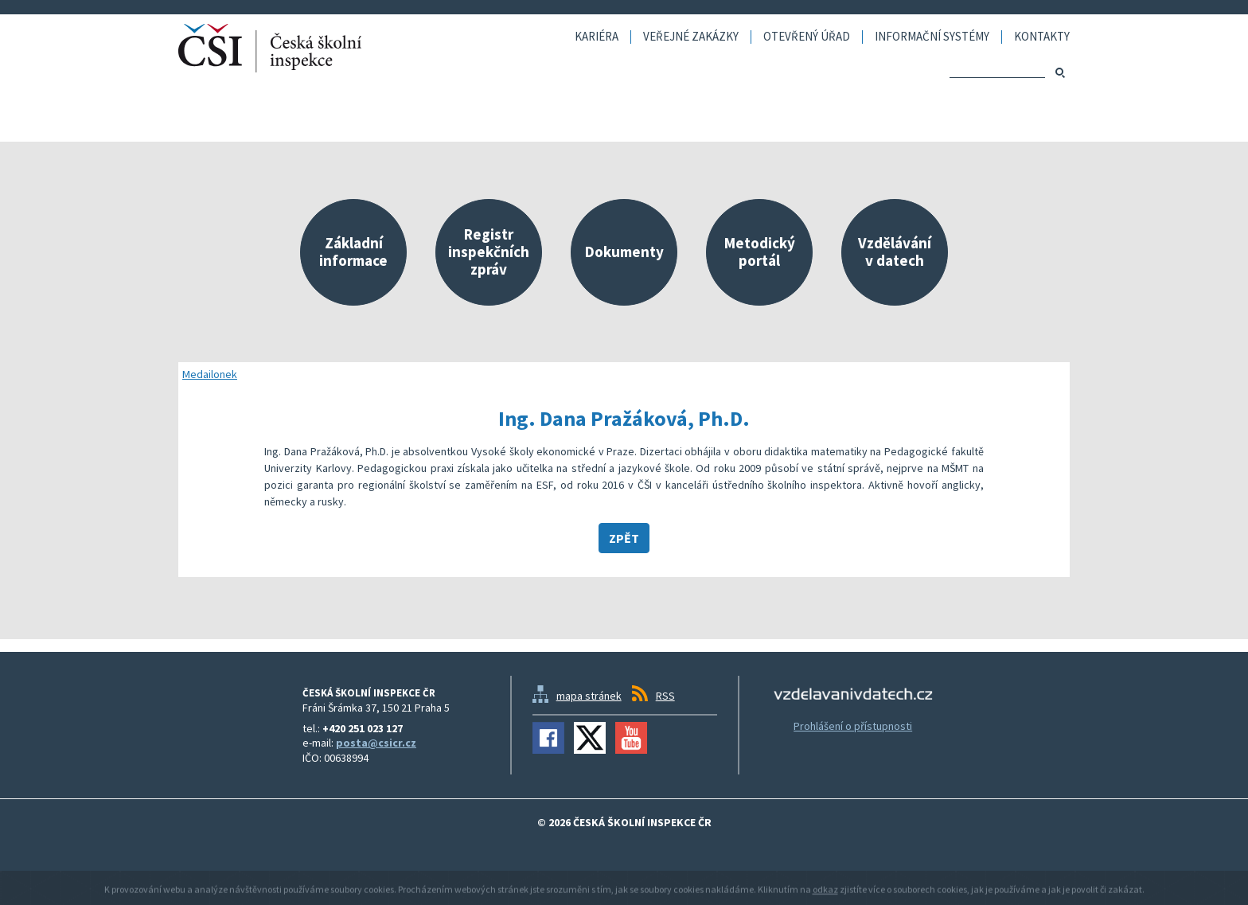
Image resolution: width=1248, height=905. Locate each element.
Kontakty (1042, 37)
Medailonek (209, 374)
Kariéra (596, 37)
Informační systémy (932, 37)
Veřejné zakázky (691, 37)
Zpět (624, 538)
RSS (665, 696)
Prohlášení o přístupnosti (853, 726)
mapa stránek (589, 696)
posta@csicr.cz (376, 742)
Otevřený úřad (806, 37)
